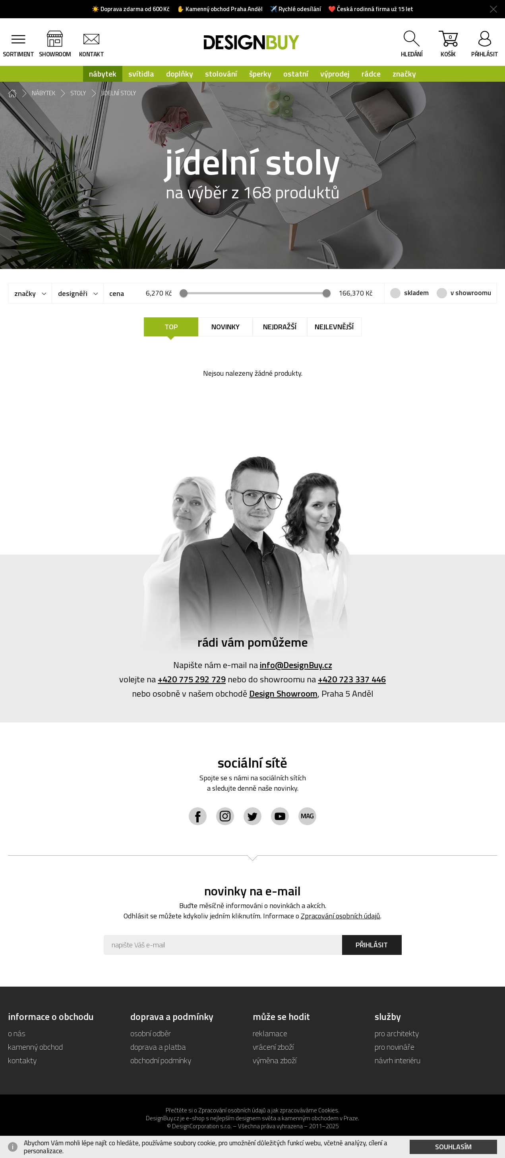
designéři (72, 293)
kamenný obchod (35, 1047)
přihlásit (484, 54)
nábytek (102, 73)
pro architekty (397, 1033)
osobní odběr (150, 1033)
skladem (416, 293)
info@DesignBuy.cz (296, 665)
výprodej (335, 73)
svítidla (141, 73)
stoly (78, 93)
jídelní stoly (118, 93)
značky (404, 73)
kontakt (91, 54)
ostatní (295, 73)
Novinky (225, 326)
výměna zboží (274, 1060)
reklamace (270, 1033)
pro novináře (394, 1047)
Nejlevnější (334, 326)
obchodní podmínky (160, 1060)
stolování (221, 73)
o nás (16, 1033)
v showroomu (471, 293)
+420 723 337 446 (352, 679)
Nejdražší (279, 326)
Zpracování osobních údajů (340, 915)
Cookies (328, 1110)
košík (448, 46)
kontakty (22, 1060)
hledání (412, 54)
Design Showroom (283, 693)
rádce (371, 73)
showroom (55, 54)
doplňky (179, 73)
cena (116, 293)
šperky (260, 73)
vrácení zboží (273, 1047)
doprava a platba (158, 1047)
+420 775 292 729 (192, 679)
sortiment (18, 54)
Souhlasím (453, 1146)
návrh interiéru (397, 1060)
